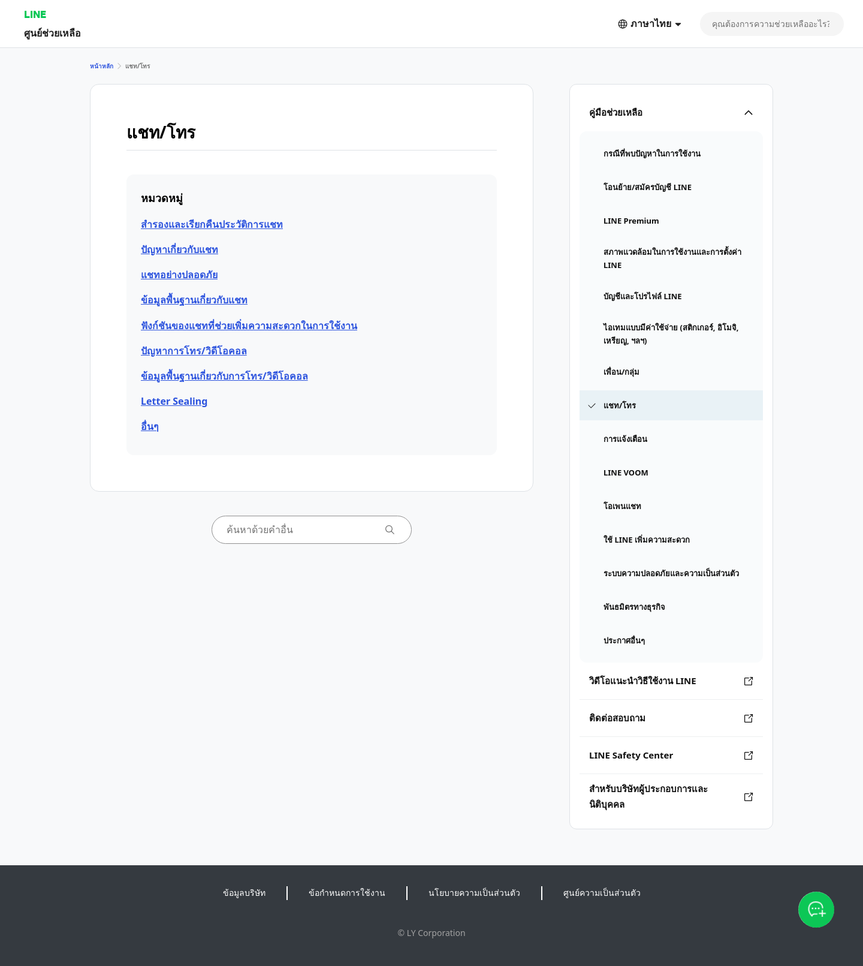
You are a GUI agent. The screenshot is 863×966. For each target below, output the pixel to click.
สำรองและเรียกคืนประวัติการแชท (212, 224)
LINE (35, 14)
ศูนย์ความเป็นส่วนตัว (602, 892)
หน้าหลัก (101, 66)
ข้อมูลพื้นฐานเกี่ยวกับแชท (194, 299)
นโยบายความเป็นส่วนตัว (474, 892)
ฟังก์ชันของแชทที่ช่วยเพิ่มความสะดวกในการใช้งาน (249, 325)
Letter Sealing (174, 401)
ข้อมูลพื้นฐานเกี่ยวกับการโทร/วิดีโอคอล (224, 376)
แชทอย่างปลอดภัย (179, 274)
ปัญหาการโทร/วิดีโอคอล (194, 350)
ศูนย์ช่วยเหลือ (52, 32)
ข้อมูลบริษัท (244, 892)
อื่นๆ (150, 426)
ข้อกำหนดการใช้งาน (347, 892)
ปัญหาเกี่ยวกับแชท (179, 249)
